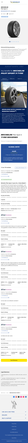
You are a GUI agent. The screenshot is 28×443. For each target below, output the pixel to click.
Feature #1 (4, 78)
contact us (10, 160)
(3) (14, 57)
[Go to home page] (15, 2)
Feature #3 (20, 78)
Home (3, 392)
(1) (19, 54)
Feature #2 (12, 78)
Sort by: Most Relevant (21, 167)
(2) (8, 51)
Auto (7, 392)
